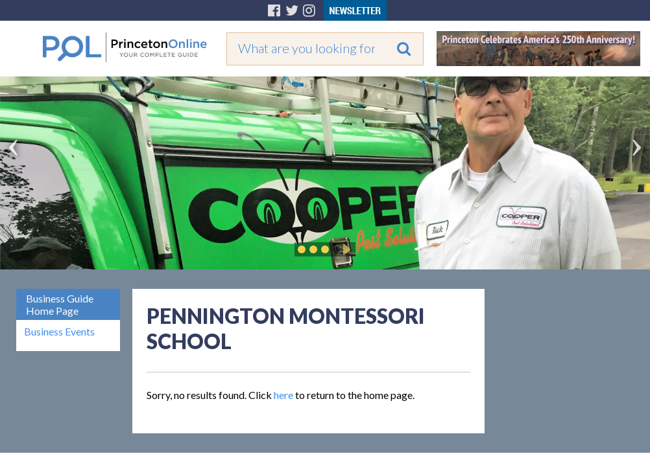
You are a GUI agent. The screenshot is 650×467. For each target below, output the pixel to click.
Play (344, 249)
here (283, 395)
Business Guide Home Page (59, 304)
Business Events (59, 331)
